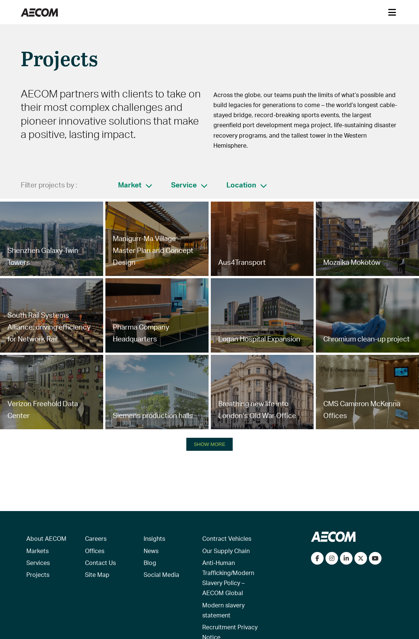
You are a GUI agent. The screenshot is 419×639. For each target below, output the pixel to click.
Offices (94, 551)
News (151, 551)
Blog (150, 562)
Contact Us (100, 562)
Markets (37, 551)
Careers (96, 538)
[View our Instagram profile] (331, 558)
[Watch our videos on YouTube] (375, 558)
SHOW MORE (209, 444)
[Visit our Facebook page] (317, 558)
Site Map (97, 574)
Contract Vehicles (226, 538)
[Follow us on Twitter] (360, 558)
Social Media (161, 574)
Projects (37, 574)
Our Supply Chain (226, 551)
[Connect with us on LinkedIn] (346, 558)
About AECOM (46, 538)
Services (38, 562)
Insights (154, 538)
